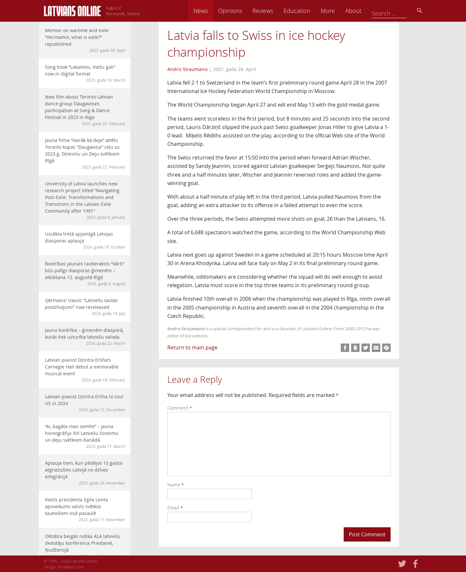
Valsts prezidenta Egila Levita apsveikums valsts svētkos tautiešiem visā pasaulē (85, 509)
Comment (179, 408)
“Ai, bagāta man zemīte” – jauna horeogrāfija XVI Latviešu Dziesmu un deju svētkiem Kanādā (85, 436)
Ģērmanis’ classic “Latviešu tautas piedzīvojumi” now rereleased (85, 306)
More (373, 11)
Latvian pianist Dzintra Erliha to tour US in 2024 (85, 403)
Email (175, 508)
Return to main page (192, 347)
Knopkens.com (71, 566)
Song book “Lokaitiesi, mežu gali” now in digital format (85, 73)
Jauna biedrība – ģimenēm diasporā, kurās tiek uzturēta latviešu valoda (85, 336)
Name (175, 485)
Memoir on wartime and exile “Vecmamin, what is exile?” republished (85, 40)
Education (341, 11)
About (398, 11)
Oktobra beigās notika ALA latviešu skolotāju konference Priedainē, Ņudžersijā (85, 546)
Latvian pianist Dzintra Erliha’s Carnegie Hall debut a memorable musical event (85, 370)
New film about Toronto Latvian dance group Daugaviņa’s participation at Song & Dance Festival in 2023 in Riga (85, 110)
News (246, 11)
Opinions (275, 11)
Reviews (307, 11)
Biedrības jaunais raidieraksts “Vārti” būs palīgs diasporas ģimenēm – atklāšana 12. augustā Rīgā (85, 273)
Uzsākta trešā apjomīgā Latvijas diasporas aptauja (85, 240)
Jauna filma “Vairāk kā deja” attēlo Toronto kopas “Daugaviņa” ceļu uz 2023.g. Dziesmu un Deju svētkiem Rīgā (85, 153)
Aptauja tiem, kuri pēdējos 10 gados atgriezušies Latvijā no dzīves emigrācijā (85, 473)
